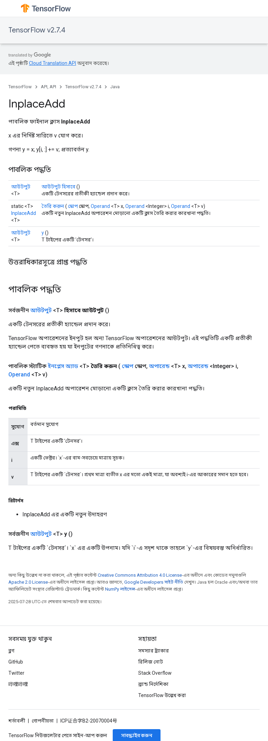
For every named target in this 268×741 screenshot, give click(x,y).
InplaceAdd (23, 213)
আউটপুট (20, 186)
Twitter (16, 673)
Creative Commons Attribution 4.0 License (140, 575)
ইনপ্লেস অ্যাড (63, 366)
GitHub (15, 662)
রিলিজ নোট (150, 662)
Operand (100, 206)
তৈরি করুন (53, 206)
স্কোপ (73, 206)
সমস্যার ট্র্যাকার (153, 650)
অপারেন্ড (159, 366)
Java (115, 86)
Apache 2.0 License (28, 582)
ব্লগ (11, 650)
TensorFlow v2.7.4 (36, 30)
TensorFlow (20, 86)
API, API (48, 86)
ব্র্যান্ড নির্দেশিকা (153, 684)
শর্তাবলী (16, 721)
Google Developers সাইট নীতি (153, 582)
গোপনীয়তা (43, 721)
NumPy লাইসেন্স (120, 589)
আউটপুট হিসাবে (58, 186)
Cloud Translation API (52, 63)
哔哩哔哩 (18, 684)
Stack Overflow (155, 673)
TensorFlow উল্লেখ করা (162, 695)
